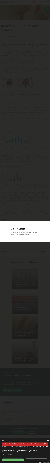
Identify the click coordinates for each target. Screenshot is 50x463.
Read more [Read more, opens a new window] (21, 448)
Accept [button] (13, 460)
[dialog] (25, 450)
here (15, 232)
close (33, 232)
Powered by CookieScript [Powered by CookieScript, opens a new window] (43, 462)
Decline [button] (37, 460)
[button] (25, 457)
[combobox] (48, 440)
